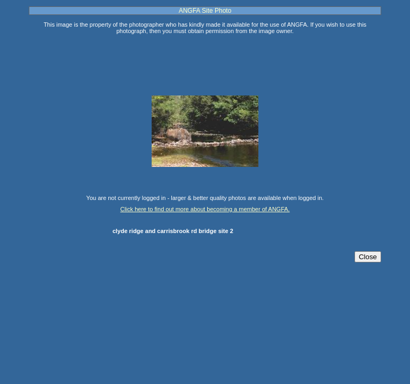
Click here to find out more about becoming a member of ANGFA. (204, 209)
